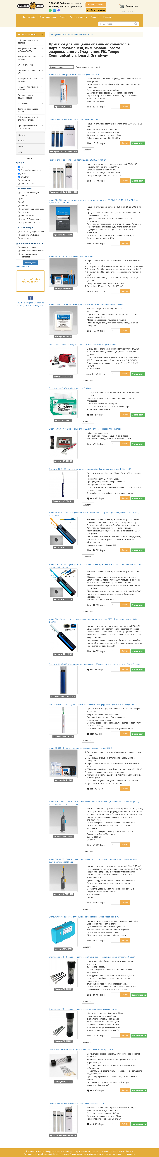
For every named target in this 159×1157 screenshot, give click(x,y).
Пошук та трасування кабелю (30, 88)
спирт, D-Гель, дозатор (30, 219)
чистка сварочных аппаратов (27, 255)
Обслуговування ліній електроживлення (30, 118)
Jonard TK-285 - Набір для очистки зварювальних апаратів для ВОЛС (80, 748)
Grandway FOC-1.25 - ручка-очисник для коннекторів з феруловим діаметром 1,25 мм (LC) (90, 469)
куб (21, 198)
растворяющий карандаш (31, 209)
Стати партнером (48, 17)
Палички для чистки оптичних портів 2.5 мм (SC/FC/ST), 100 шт (77, 160)
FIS (20, 166)
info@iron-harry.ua (96, 10)
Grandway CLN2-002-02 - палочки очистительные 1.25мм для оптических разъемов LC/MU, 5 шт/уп (94, 664)
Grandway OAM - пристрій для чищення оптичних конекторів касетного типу (84, 916)
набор (22, 202)
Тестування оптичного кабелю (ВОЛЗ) (30, 49)
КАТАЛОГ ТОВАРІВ (30, 34)
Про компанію (28, 17)
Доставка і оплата (78, 17)
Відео (20, 146)
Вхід (123, 11)
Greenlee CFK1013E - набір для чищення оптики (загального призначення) (83, 344)
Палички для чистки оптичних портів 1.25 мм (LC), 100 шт (75, 119)
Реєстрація (131, 11)
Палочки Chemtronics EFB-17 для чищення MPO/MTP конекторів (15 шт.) (82, 1049)
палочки (23, 205)
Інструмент (30, 103)
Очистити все (22, 266)
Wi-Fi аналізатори (26, 65)
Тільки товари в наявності (88, 67)
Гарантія (95, 17)
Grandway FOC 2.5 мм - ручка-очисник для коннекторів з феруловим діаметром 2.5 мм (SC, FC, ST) (94, 704)
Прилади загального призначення (30, 126)
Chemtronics (25, 180)
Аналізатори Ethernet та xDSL (30, 71)
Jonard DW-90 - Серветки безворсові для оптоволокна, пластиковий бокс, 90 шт (86, 304)
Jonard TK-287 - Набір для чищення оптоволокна (71, 256)
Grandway (23, 177)
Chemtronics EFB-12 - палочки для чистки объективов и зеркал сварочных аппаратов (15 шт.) (92, 957)
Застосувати (30, 262)
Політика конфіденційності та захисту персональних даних (30, 304)
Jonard (22, 173)
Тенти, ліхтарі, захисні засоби (30, 110)
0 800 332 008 (56, 3)
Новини (21, 135)
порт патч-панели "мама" (31, 250)
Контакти (107, 17)
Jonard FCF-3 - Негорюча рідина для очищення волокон (74, 74)
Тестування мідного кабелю (30, 58)
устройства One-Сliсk (29, 222)
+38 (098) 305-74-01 (60, 6)
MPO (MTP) (24, 238)
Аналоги (88, 149)
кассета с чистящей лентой (28, 194)
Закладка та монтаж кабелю (30, 80)
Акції (20, 151)
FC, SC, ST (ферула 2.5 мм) (31, 231)
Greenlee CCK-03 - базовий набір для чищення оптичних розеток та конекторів (85, 429)
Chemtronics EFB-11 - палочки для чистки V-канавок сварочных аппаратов (83, 1009)
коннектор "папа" (27, 247)
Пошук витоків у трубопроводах (25, 96)
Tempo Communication (29, 170)
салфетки (23, 212)
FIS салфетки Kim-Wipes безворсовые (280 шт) (70, 388)
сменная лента (26, 215)
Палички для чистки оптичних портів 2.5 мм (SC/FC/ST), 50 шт (77, 1103)
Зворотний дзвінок (96, 4)
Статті (21, 140)
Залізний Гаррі (26, 183)
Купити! (125, 106)
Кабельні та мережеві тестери (30, 41)
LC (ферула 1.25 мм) (28, 235)
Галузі (63, 17)
